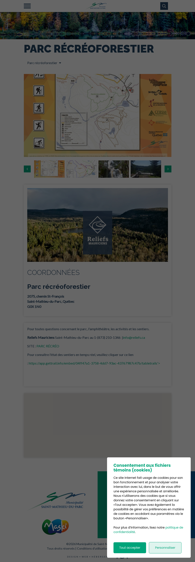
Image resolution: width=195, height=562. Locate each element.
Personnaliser (165, 547)
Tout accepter (129, 547)
